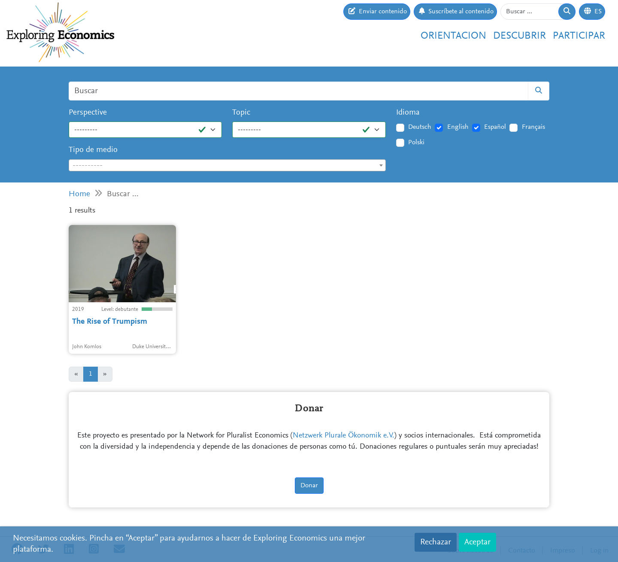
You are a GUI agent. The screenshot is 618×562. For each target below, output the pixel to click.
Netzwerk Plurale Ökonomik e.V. (343, 436)
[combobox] (227, 165)
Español (495, 127)
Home (79, 194)
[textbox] (227, 166)
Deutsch (419, 127)
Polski (416, 142)
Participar (579, 36)
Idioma (408, 113)
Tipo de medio (93, 150)
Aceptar (477, 542)
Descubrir (519, 36)
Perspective (88, 113)
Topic (241, 113)
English (458, 127)
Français (533, 127)
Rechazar (435, 542)
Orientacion (453, 36)
